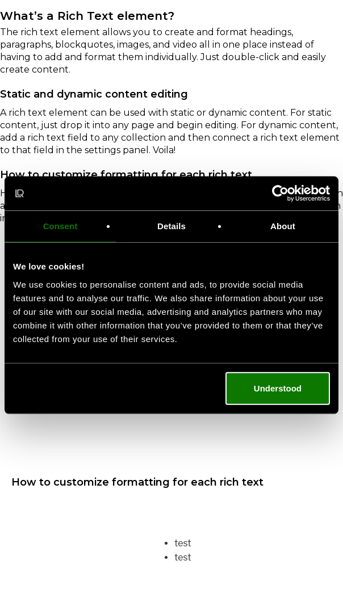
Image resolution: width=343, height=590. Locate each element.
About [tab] (282, 226)
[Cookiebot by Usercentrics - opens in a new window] (280, 193)
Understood (278, 388)
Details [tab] (171, 226)
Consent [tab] (60, 226)
